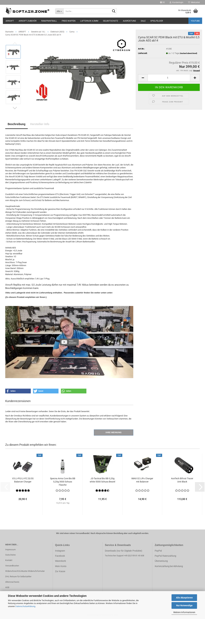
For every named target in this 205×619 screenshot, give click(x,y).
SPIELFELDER (156, 21)
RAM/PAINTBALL (49, 21)
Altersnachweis (12, 582)
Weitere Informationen (184, 612)
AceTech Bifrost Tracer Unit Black (182, 480)
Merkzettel (194, 2)
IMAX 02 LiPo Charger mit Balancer (142, 480)
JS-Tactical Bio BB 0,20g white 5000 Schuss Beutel (102, 480)
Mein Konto (60, 566)
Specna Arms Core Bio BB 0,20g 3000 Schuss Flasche (62, 481)
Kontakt (8, 560)
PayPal (158, 550)
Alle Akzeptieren (184, 597)
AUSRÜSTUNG (129, 21)
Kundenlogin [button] (176, 2)
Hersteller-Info (39, 124)
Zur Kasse (60, 571)
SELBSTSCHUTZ (110, 21)
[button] (162, 2)
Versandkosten (12, 565)
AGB (7, 587)
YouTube (195, 21)
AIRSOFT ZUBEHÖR (28, 21)
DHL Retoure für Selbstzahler (18, 576)
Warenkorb (60, 561)
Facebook (60, 556)
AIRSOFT (10, 21)
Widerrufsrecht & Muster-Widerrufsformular (25, 571)
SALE (143, 21)
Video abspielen (73, 342)
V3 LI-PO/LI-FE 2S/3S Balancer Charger (22, 480)
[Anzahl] (169, 77)
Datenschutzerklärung (25, 606)
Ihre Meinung (114, 432)
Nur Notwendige (184, 605)
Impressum (10, 549)
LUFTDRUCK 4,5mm (89, 21)
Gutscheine (10, 555)
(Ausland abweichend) (188, 53)
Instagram (60, 550)
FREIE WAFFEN (68, 21)
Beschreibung (16, 124)
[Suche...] (59, 11)
